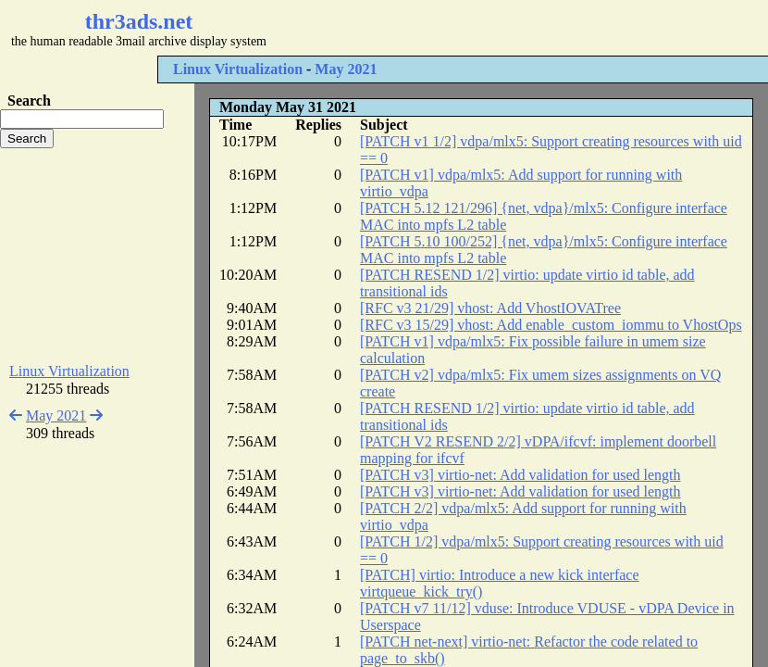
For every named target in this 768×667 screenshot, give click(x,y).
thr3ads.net (139, 21)
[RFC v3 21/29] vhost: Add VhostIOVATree (490, 308)
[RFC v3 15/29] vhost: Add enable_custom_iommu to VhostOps (551, 325)
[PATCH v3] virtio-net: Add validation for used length (520, 475)
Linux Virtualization (238, 69)
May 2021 (346, 69)
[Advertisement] (97, 255)
